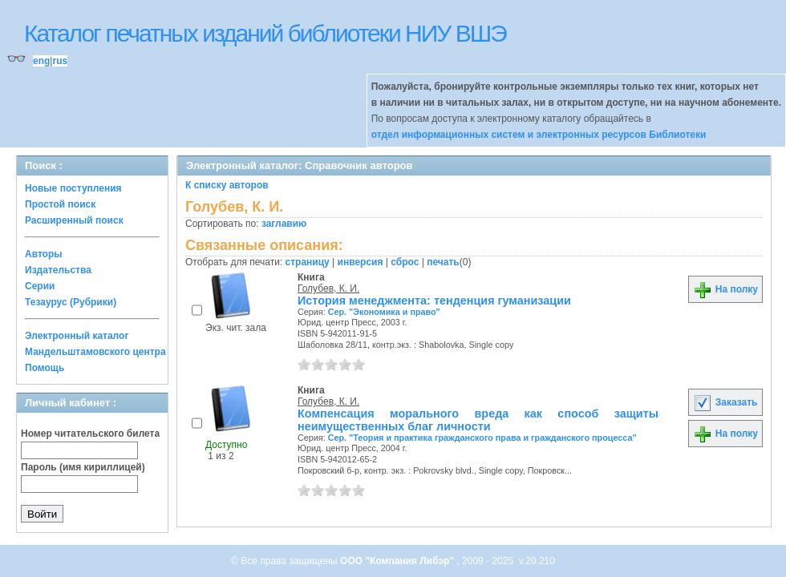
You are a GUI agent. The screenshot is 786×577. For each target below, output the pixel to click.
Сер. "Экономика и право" (384, 312)
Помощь (44, 367)
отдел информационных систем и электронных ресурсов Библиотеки (539, 134)
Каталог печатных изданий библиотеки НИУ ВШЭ (265, 33)
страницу (308, 262)
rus (59, 61)
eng (41, 61)
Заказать (725, 402)
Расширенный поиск (74, 220)
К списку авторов (227, 185)
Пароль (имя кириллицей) (83, 467)
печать (443, 262)
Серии (40, 286)
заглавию (283, 223)
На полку (725, 289)
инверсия (360, 262)
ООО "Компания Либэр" (398, 561)
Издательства (58, 270)
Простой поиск (60, 204)
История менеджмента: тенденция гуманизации (434, 300)
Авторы (44, 254)
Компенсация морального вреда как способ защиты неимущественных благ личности (478, 420)
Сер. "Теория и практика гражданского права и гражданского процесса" (482, 437)
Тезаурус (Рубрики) (70, 302)
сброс (405, 262)
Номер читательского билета (90, 433)
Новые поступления (73, 188)
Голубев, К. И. (328, 288)
